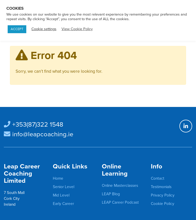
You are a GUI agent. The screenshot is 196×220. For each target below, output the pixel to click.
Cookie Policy (162, 203)
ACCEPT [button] (17, 29)
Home (58, 178)
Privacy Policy (163, 195)
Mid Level (61, 195)
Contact (157, 178)
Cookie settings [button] (43, 29)
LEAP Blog (111, 194)
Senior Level (63, 187)
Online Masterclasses (120, 185)
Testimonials (161, 187)
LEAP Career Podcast (120, 202)
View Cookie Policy (77, 29)
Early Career (63, 203)
